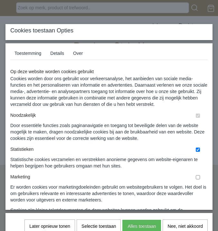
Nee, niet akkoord (185, 138)
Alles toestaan (142, 138)
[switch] (198, 116)
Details (57, 53)
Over (78, 53)
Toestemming (27, 53)
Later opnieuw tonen (49, 138)
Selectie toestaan (98, 138)
